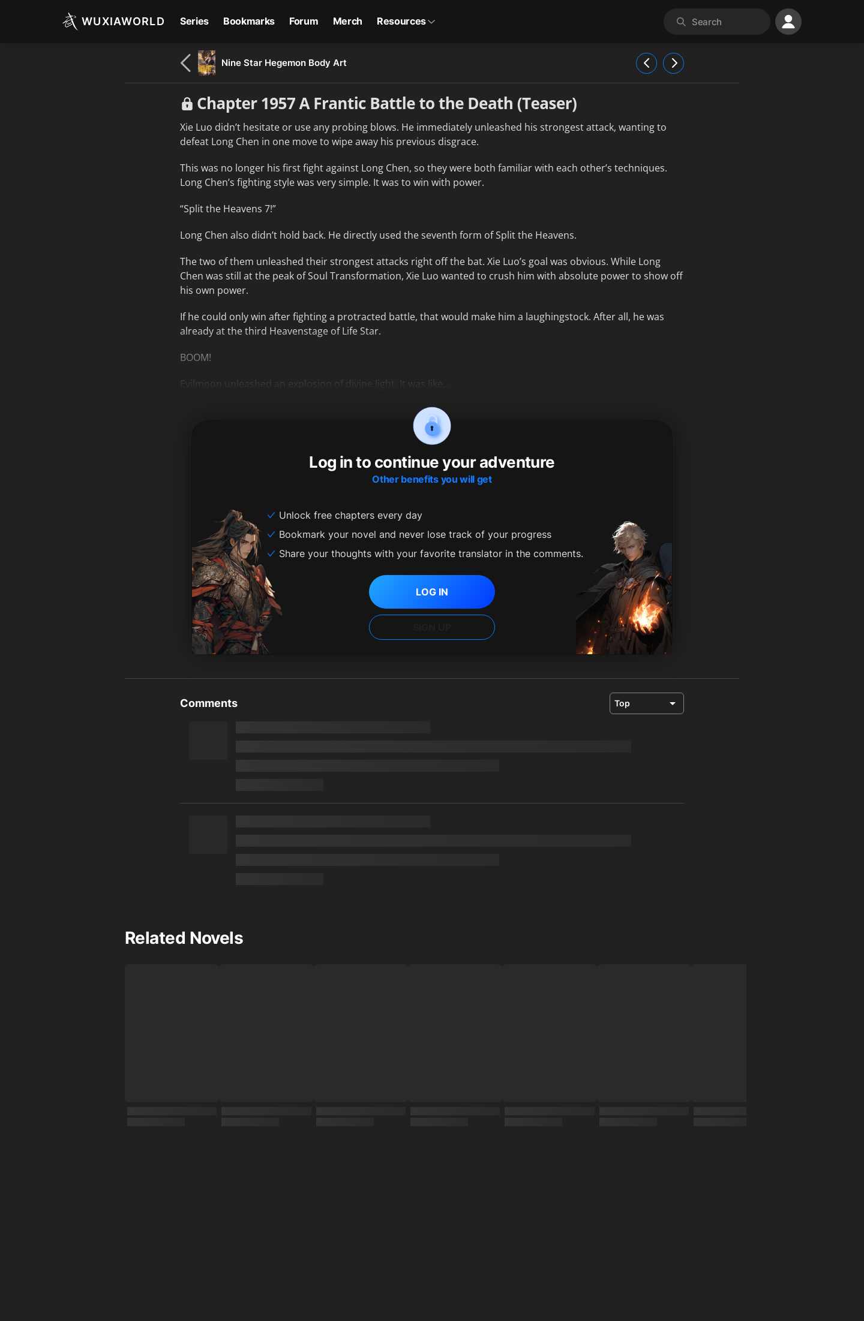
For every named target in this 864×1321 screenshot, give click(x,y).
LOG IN (432, 592)
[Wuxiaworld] (113, 21)
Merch (347, 21)
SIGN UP (432, 627)
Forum (303, 21)
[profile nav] (788, 21)
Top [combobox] (622, 703)
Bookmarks (249, 21)
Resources (406, 21)
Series (194, 21)
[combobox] (728, 21)
